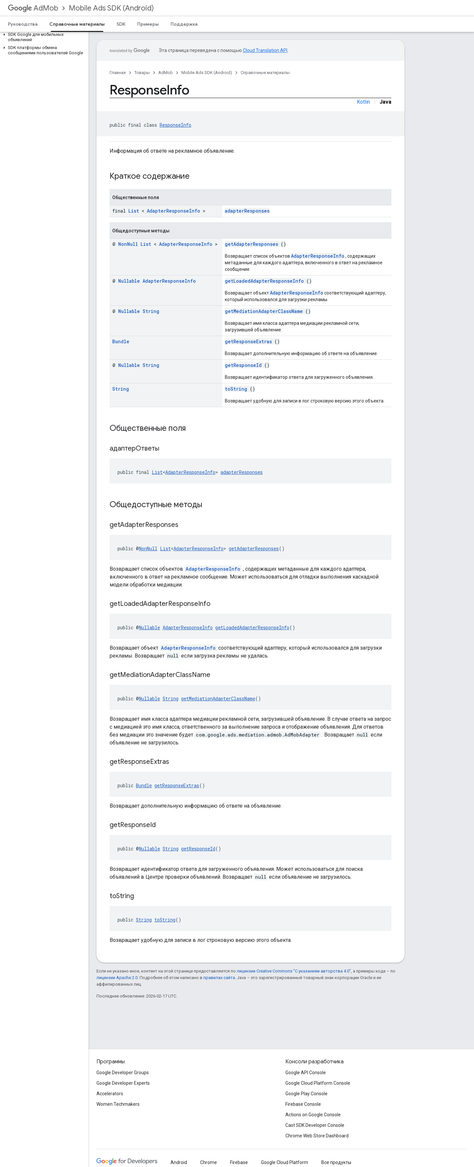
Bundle (120, 341)
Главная (118, 72)
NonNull (128, 244)
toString (236, 389)
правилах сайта (219, 977)
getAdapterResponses (251, 244)
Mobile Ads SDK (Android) (111, 8)
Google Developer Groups (122, 1072)
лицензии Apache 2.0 (117, 977)
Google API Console (305, 1072)
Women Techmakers (118, 1104)
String (151, 311)
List (133, 211)
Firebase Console (303, 1104)
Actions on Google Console (313, 1114)
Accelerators (109, 1093)
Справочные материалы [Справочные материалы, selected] (77, 24)
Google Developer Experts (123, 1083)
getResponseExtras (248, 341)
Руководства (23, 24)
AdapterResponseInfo (173, 211)
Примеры (148, 24)
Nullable (129, 281)
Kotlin (363, 102)
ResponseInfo (175, 125)
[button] (43, 37)
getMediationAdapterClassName (264, 311)
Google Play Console (306, 1093)
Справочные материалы (265, 72)
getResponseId (243, 365)
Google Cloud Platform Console (317, 1083)
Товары (142, 72)
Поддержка (184, 24)
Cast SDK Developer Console (314, 1125)
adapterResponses (247, 211)
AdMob (33, 8)
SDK (121, 24)
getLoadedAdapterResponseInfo (264, 281)
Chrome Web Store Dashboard (317, 1135)
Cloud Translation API (265, 50)
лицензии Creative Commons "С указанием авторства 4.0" (294, 971)
